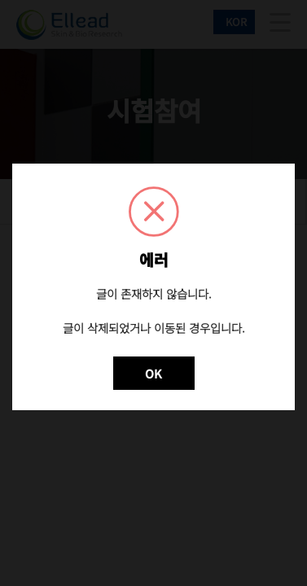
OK (153, 373)
